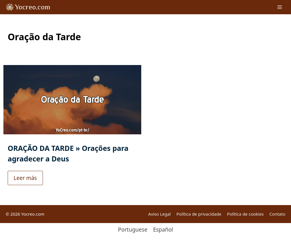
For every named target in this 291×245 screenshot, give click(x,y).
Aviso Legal (159, 214)
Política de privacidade (198, 214)
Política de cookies (245, 214)
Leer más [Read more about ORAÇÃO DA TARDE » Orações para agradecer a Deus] (25, 172)
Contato (277, 214)
